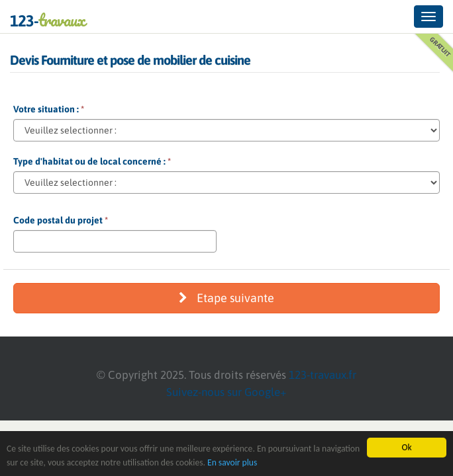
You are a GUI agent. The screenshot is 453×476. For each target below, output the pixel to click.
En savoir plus (232, 462)
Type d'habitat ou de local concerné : (92, 161)
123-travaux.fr (322, 374)
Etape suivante (226, 298)
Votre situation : (48, 109)
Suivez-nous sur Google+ (226, 392)
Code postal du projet (60, 220)
